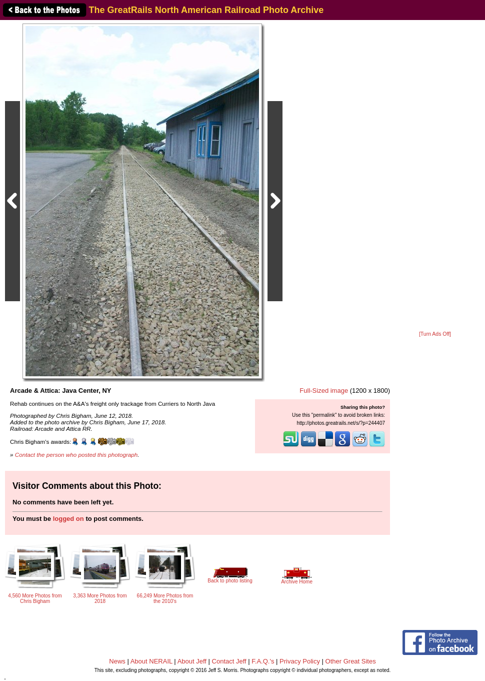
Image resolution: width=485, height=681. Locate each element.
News (117, 661)
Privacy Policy (300, 661)
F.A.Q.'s (263, 661)
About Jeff (192, 661)
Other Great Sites (351, 661)
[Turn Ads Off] (435, 334)
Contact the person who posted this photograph (76, 454)
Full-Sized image (324, 390)
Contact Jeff (229, 661)
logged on (68, 518)
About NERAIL (151, 661)
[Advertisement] (435, 176)
